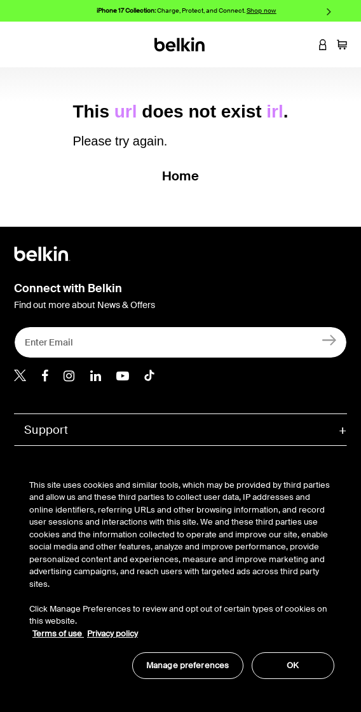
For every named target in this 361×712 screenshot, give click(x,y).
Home (180, 176)
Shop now (261, 10)
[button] (303, 44)
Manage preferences (187, 665)
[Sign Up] (329, 339)
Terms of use (58, 633)
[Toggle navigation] (20, 44)
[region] (181, 572)
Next (329, 11)
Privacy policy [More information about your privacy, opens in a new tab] (112, 633)
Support (46, 430)
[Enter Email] (180, 342)
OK (293, 665)
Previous (32, 11)
